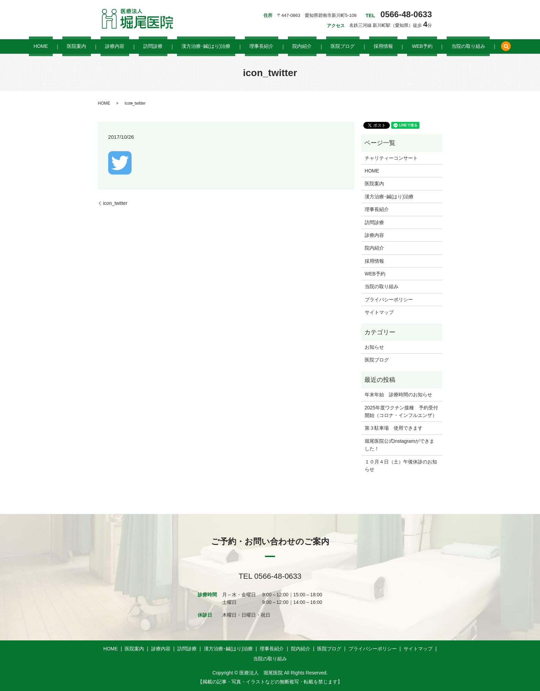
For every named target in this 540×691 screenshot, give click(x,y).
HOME (87, 46)
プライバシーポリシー (389, 299)
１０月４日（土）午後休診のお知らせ (401, 465)
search (455, 46)
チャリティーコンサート (391, 158)
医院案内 (113, 46)
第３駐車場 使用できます (394, 428)
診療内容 (142, 46)
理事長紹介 (261, 46)
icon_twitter (115, 203)
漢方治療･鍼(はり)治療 (215, 46)
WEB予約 (385, 46)
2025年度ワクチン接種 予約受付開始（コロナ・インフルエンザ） (401, 411)
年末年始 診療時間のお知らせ (398, 394)
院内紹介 (292, 46)
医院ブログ (324, 46)
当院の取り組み (422, 46)
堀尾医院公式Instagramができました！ (399, 444)
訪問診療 (171, 46)
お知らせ (374, 347)
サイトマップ (379, 312)
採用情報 (355, 46)
